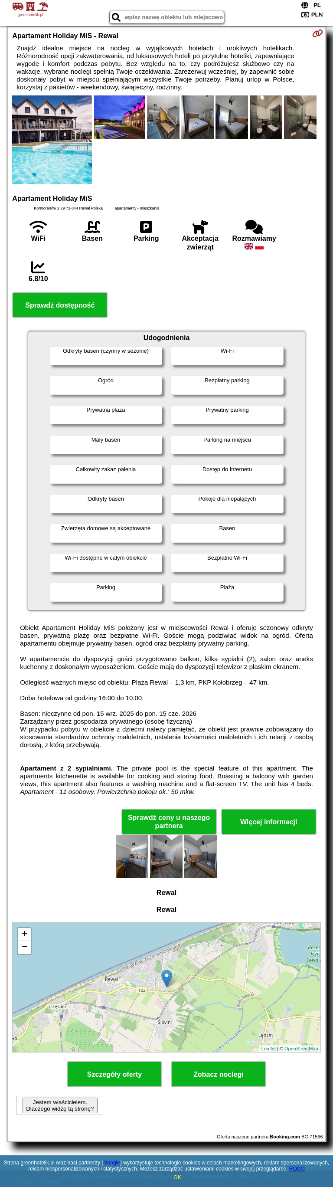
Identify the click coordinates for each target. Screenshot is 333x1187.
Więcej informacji (268, 822)
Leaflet (268, 1048)
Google (111, 1163)
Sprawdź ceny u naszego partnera (169, 822)
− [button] (24, 947)
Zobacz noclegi (218, 1074)
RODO (297, 1169)
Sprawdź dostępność (60, 305)
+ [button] (24, 934)
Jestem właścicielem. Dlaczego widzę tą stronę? (60, 1105)
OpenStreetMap (301, 1048)
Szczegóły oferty (114, 1074)
